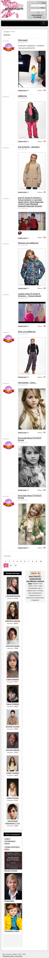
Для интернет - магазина (29, 147)
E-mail (44, 3)
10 (41, 561)
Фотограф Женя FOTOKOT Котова (30, 439)
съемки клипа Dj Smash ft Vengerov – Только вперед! (29, 295)
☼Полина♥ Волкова (12, 596)
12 (11, 565)
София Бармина (12, 679)
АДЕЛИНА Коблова (12, 621)
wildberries (22, 96)
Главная (6, 31)
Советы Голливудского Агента (9, 841)
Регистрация (37, 17)
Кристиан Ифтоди (12, 750)
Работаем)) (23, 40)
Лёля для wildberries (27, 332)
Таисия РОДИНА (12, 704)
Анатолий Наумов (12, 646)
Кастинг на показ (10, 871)
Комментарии (22, 90)
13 (15, 565)
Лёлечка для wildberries (28, 243)
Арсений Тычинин (12, 726)
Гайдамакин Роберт (11, 931)
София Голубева (12, 773)
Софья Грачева (12, 798)
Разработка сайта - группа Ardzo (12, 956)
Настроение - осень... (27, 383)
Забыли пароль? (37, 15)
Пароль (43, 8)
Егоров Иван (9, 901)
